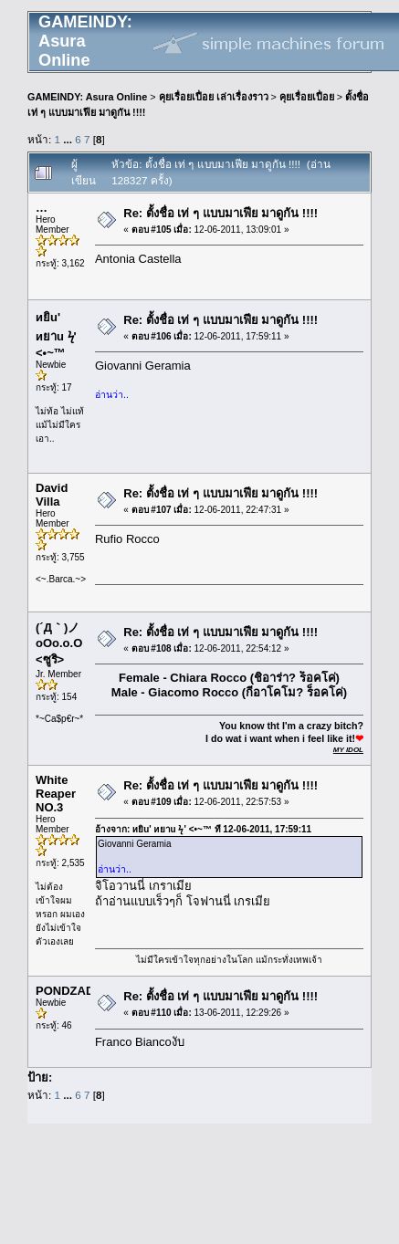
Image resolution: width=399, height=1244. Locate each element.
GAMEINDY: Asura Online (87, 96)
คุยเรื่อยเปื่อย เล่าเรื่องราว (213, 96)
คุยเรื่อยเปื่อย (306, 96)
